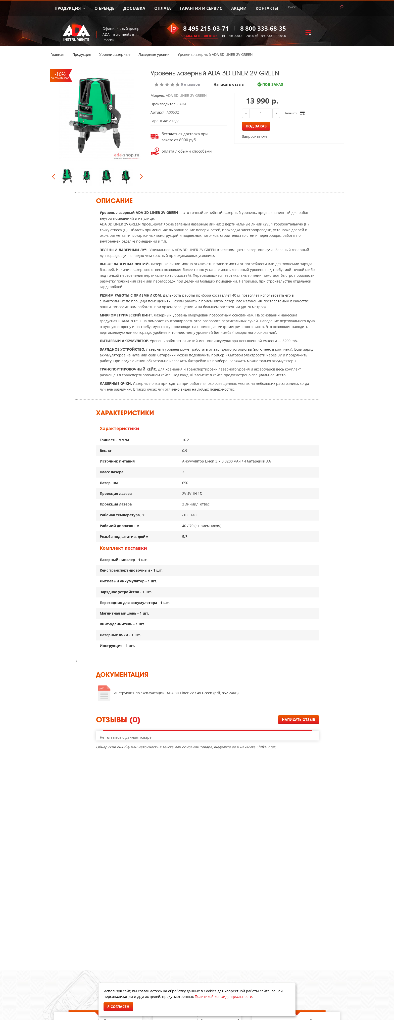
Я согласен (118, 1006)
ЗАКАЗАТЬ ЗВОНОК (200, 35)
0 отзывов (190, 84)
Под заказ (256, 126)
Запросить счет (255, 136)
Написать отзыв (229, 84)
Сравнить (291, 113)
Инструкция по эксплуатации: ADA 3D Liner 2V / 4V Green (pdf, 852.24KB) (176, 692)
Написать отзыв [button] (298, 719)
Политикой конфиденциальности (223, 996)
